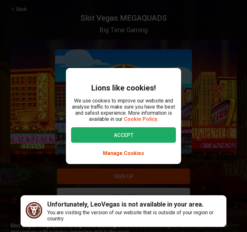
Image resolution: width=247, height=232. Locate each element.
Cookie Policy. (141, 119)
